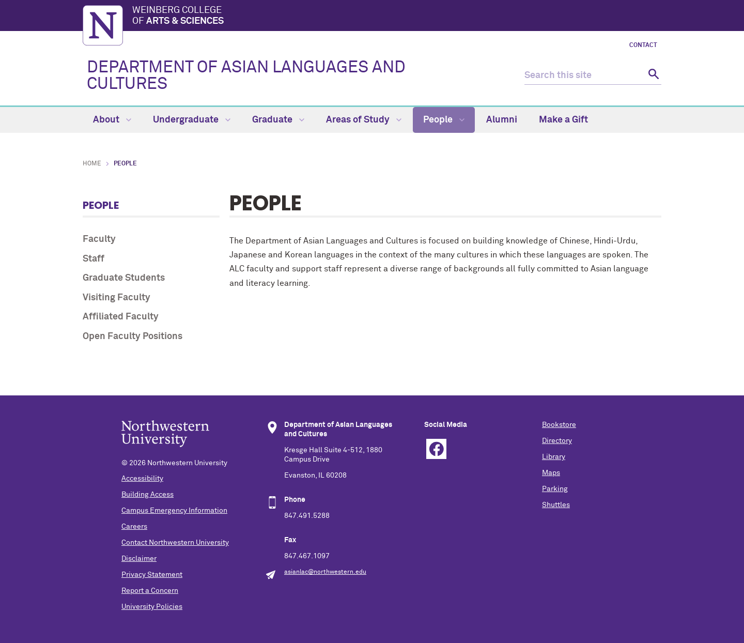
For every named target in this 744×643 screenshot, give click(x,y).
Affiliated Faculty (121, 317)
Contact (643, 45)
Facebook (436, 449)
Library (553, 457)
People (443, 120)
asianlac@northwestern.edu (325, 572)
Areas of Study (363, 120)
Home (92, 164)
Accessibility (142, 478)
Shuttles (556, 505)
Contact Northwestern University (175, 542)
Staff (93, 259)
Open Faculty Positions (132, 336)
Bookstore (559, 424)
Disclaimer (139, 558)
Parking (555, 489)
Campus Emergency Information (174, 510)
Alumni (501, 120)
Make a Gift (563, 120)
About (112, 120)
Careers (134, 526)
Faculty (99, 239)
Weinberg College (396, 16)
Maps (551, 473)
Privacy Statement (151, 574)
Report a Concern (149, 590)
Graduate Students (124, 278)
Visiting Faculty (116, 297)
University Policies (151, 606)
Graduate (278, 120)
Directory (557, 441)
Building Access (147, 494)
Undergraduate (191, 120)
